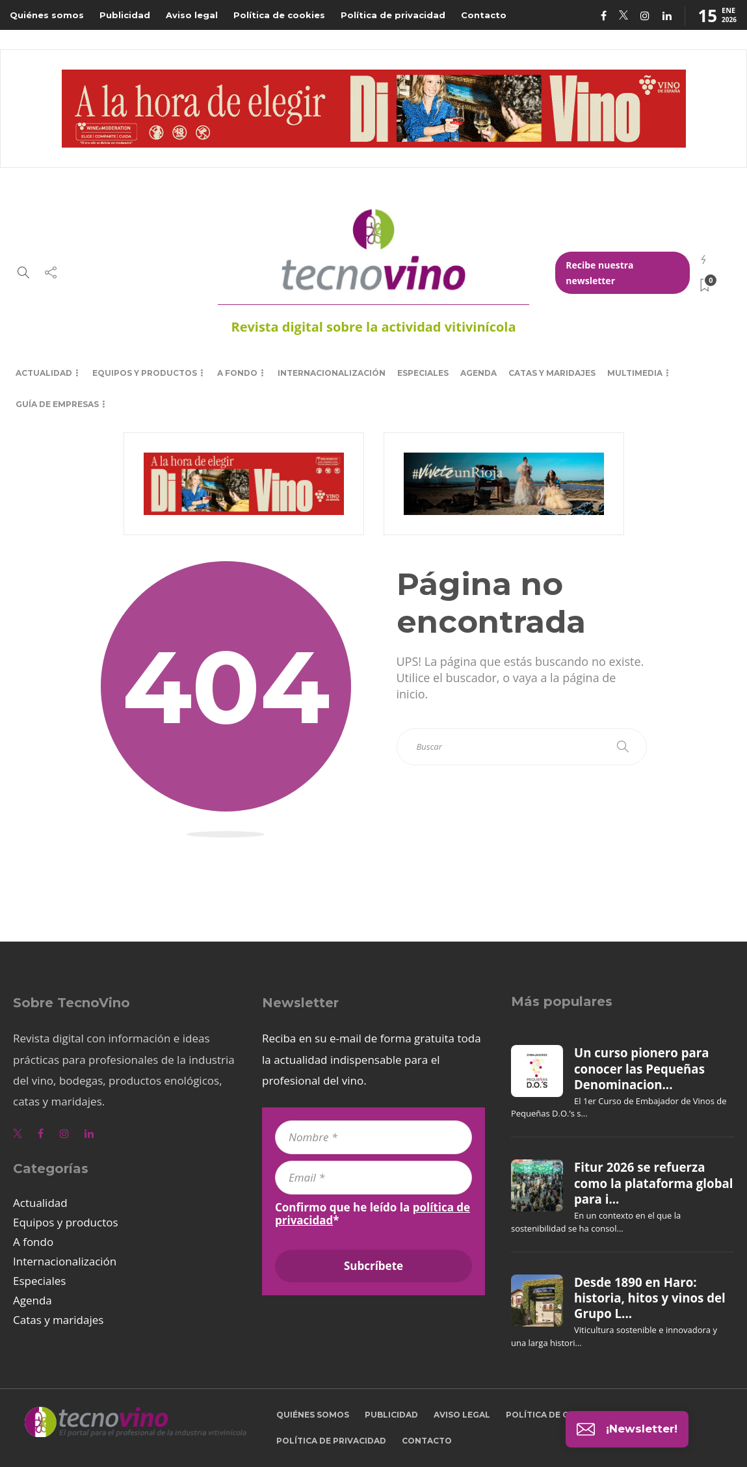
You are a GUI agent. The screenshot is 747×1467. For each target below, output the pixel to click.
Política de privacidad (393, 15)
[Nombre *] (373, 1137)
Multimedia (634, 373)
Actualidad (44, 373)
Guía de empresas (57, 404)
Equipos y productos (144, 373)
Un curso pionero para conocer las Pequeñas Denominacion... (641, 1068)
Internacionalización (332, 373)
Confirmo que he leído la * (372, 1214)
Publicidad (124, 15)
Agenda (478, 373)
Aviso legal (192, 15)
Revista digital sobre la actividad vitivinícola (373, 327)
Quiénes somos (47, 15)
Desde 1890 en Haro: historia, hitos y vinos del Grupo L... (650, 1298)
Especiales (423, 373)
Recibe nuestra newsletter (599, 273)
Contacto (483, 15)
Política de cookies (279, 15)
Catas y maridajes (552, 373)
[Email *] (373, 1178)
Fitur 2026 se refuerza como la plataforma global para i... (653, 1183)
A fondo (237, 373)
